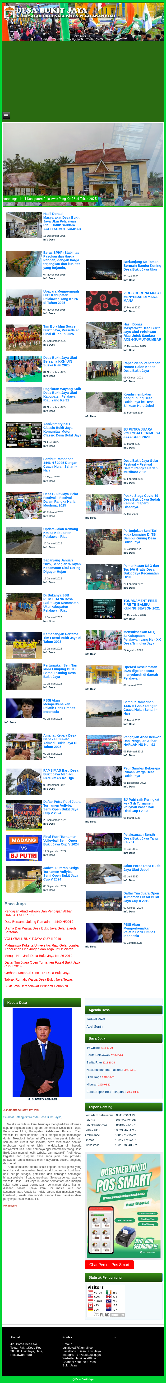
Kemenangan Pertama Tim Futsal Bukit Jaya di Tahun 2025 (62, 638)
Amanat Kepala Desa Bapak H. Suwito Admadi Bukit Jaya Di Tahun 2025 (60, 741)
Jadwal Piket (96, 1019)
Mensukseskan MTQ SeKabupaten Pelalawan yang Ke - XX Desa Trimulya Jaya (142, 637)
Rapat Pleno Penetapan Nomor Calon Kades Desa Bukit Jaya (142, 367)
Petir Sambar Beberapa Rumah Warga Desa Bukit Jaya (142, 772)
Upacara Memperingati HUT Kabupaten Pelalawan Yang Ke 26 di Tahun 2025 (61, 297)
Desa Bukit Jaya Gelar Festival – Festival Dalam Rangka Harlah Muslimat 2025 (60, 499)
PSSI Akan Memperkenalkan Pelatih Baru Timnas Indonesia (59, 706)
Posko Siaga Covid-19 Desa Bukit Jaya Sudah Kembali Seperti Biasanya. (142, 501)
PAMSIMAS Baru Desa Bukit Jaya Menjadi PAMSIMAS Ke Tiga (60, 774)
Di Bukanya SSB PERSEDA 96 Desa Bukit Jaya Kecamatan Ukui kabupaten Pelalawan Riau (61, 602)
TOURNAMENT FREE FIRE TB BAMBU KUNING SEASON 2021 (142, 604)
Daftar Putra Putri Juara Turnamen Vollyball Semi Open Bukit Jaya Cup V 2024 (62, 807)
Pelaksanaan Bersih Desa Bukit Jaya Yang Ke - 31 (141, 838)
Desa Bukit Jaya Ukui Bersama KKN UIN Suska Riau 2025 (60, 361)
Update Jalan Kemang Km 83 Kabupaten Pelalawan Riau (60, 532)
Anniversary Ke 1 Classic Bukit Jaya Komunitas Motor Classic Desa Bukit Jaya (62, 429)
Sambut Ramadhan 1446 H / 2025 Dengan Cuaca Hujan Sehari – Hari (60, 464)
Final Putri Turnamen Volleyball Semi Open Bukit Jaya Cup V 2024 (61, 840)
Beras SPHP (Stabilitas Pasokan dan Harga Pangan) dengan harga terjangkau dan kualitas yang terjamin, (61, 260)
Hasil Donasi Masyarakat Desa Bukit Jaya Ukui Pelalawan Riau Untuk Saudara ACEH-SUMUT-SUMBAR (62, 221)
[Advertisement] (83, 75)
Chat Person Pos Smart (109, 1265)
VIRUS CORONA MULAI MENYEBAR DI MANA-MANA (142, 296)
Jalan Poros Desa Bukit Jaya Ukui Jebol (142, 868)
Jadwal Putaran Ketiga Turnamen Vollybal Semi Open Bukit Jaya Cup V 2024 (61, 873)
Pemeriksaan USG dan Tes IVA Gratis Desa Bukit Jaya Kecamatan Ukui (141, 571)
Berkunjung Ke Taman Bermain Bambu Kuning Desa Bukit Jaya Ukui (142, 265)
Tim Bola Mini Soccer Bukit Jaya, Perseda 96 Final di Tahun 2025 (61, 330)
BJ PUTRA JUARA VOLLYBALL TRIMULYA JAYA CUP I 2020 (142, 433)
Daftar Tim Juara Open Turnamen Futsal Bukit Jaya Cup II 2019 (141, 897)
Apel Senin (95, 1026)
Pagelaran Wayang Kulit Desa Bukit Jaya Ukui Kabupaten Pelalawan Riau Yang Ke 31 (62, 394)
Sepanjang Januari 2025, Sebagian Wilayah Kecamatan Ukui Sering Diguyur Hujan (62, 566)
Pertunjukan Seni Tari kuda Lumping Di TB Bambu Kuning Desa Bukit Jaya (60, 671)
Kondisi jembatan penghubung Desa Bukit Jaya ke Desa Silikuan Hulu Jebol (139, 400)
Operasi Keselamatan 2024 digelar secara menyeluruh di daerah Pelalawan (141, 672)
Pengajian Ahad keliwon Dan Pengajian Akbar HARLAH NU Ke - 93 (142, 741)
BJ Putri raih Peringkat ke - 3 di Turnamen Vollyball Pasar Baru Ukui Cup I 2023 (141, 805)
